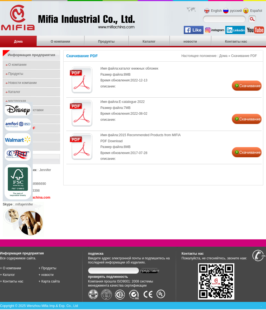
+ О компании (10, 268)
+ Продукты (47, 268)
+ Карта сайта (49, 281)
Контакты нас (236, 41)
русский (236, 11)
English (216, 11)
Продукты (106, 41)
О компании (60, 41)
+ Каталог (7, 275)
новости (190, 41)
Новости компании (22, 83)
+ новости (46, 275)
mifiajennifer (24, 204)
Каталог (148, 41)
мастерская (17, 101)
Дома (18, 41)
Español (256, 11)
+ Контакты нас (11, 281)
